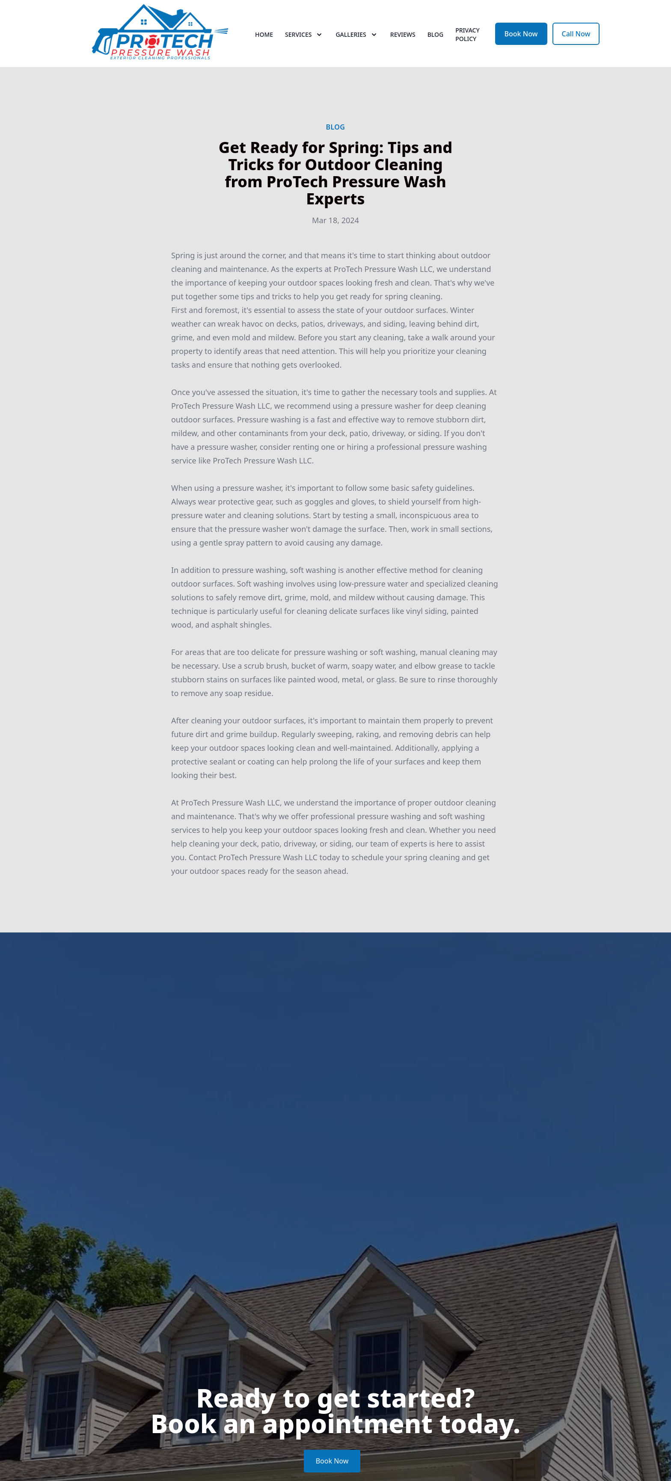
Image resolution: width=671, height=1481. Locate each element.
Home (264, 38)
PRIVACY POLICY (467, 38)
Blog (436, 38)
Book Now (521, 37)
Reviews (403, 38)
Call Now (576, 37)
